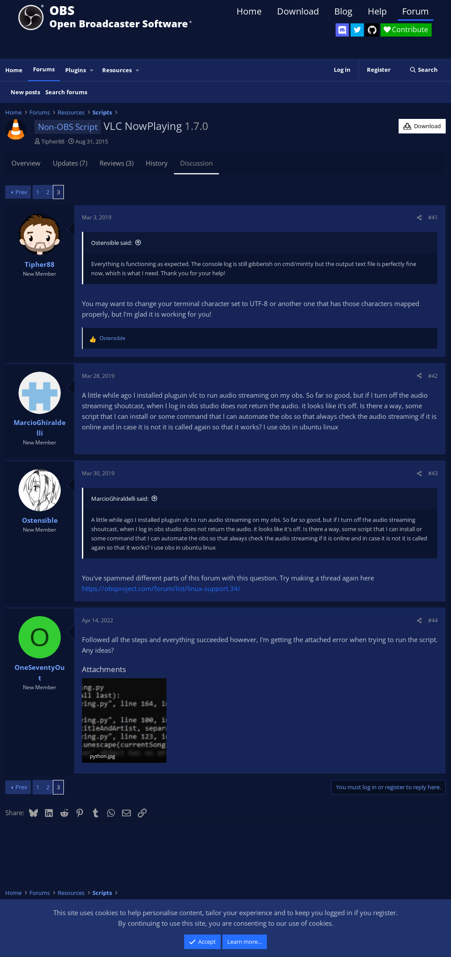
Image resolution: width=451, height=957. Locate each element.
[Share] (419, 217)
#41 (433, 217)
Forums (44, 69)
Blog (343, 11)
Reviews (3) (116, 163)
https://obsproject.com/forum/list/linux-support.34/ (161, 588)
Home (249, 11)
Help (377, 11)
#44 (433, 620)
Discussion (196, 163)
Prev (21, 192)
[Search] (423, 70)
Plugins (75, 70)
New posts (25, 92)
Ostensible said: (111, 243)
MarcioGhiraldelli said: (119, 499)
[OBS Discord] (342, 30)
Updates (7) (70, 163)
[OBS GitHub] (372, 30)
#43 (433, 473)
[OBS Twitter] (357, 30)
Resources (117, 70)
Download (298, 11)
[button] (92, 70)
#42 (433, 376)
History (157, 163)
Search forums (66, 92)
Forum (415, 11)
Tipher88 (52, 141)
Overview (26, 163)
